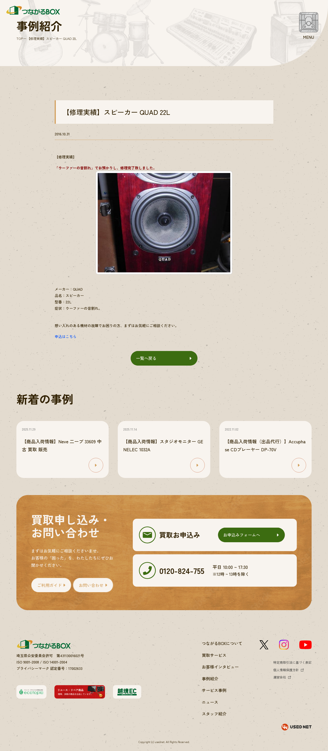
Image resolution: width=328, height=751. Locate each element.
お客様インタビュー (220, 667)
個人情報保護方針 (286, 670)
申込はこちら (66, 336)
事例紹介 (210, 678)
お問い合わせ (91, 585)
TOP (19, 38)
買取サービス (214, 655)
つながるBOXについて (222, 643)
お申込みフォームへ (241, 535)
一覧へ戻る (146, 358)
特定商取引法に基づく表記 (292, 662)
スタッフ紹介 (214, 714)
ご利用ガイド (49, 585)
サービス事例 (214, 690)
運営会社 (279, 677)
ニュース (210, 702)
